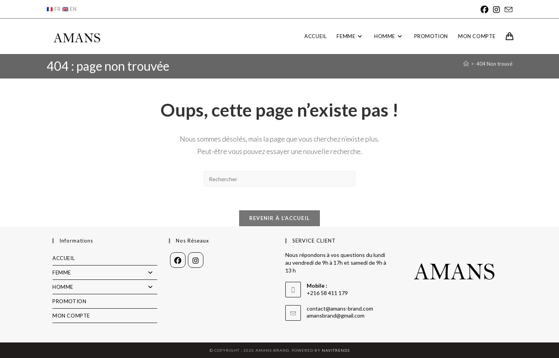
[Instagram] (496, 9)
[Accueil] (466, 64)
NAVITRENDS (336, 350)
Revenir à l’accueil (279, 218)
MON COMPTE (71, 316)
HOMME (104, 287)
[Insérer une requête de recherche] (279, 179)
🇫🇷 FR (54, 9)
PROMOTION (69, 301)
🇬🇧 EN (69, 9)
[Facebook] (484, 9)
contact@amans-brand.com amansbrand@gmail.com (340, 312)
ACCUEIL (63, 258)
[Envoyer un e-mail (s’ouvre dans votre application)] (507, 9)
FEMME (104, 272)
